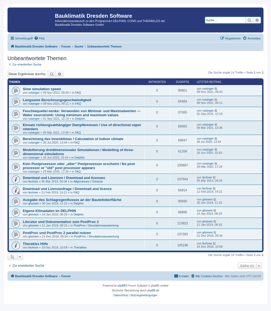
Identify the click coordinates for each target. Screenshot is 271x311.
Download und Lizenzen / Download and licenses (64, 178)
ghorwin (33, 203)
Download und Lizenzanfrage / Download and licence (67, 189)
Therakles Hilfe (35, 244)
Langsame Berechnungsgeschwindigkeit (57, 100)
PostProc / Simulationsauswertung (96, 225)
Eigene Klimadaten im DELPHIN (49, 211)
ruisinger (34, 92)
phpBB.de (153, 290)
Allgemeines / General (87, 181)
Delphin (80, 118)
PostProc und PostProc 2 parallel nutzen (57, 233)
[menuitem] (39, 38)
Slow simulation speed (42, 89)
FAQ (78, 92)
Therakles (80, 247)
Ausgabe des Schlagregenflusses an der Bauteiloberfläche (72, 200)
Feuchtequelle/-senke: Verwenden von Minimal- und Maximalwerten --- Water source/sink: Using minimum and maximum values (81, 113)
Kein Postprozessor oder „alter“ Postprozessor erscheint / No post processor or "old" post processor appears (79, 166)
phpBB (122, 285)
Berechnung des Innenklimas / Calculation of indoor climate (73, 139)
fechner (33, 181)
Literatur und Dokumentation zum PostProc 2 (61, 222)
